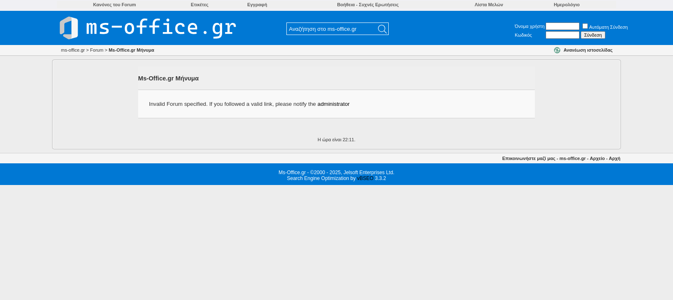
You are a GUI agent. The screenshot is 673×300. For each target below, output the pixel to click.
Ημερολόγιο (566, 4)
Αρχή (614, 158)
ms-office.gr (572, 158)
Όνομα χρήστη (529, 26)
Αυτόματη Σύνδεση (604, 27)
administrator (333, 104)
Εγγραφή (257, 4)
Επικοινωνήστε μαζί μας (528, 158)
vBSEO (365, 178)
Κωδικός (523, 35)
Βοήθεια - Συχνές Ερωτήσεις (368, 4)
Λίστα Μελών (489, 4)
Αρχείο (597, 158)
